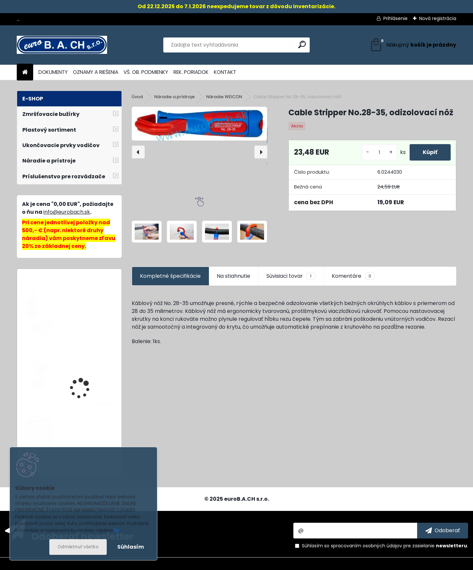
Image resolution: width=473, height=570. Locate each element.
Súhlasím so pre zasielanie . (385, 545)
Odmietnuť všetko (78, 547)
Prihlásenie (395, 18)
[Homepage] (25, 72)
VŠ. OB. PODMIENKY (146, 72)
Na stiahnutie (233, 276)
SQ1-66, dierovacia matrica (81, 302)
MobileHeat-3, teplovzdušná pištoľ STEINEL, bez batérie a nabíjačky (84, 380)
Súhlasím (130, 547)
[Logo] (62, 45)
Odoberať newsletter (82, 536)
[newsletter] (442, 530)
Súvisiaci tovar (290, 276)
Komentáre (353, 276)
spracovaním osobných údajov (366, 545)
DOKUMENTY (53, 72)
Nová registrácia (437, 18)
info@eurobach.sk (66, 212)
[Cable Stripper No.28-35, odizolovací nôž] (199, 123)
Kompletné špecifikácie (170, 276)
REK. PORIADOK (191, 72)
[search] (302, 44)
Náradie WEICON (224, 97)
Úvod (137, 97)
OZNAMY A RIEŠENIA (95, 72)
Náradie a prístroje (174, 97)
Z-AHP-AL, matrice (81, 428)
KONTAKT (225, 72)
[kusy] (379, 152)
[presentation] (138, 152)
